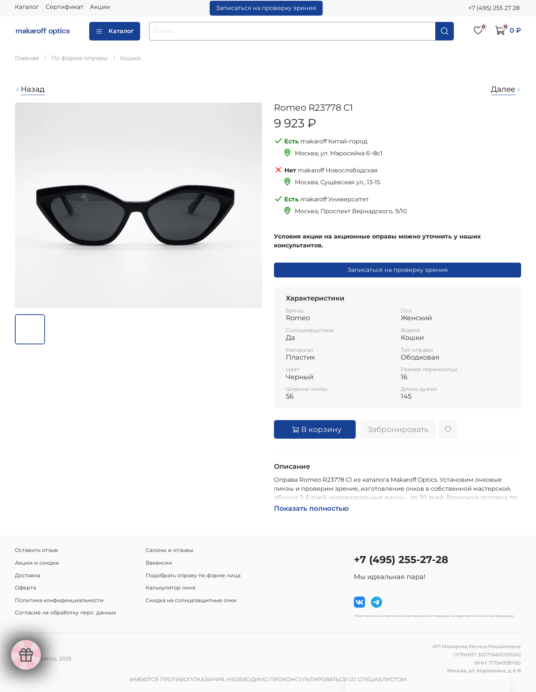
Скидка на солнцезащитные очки (191, 600)
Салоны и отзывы (169, 550)
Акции (100, 6)
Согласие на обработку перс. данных (65, 612)
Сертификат (64, 6)
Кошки (130, 58)
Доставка (27, 575)
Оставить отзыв (36, 550)
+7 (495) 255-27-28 (401, 559)
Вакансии (159, 562)
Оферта (25, 587)
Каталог (27, 6)
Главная (27, 58)
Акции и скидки (37, 562)
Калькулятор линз (170, 587)
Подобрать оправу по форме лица (193, 575)
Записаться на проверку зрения (266, 8)
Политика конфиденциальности (59, 600)
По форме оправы (79, 58)
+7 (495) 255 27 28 (494, 8)
